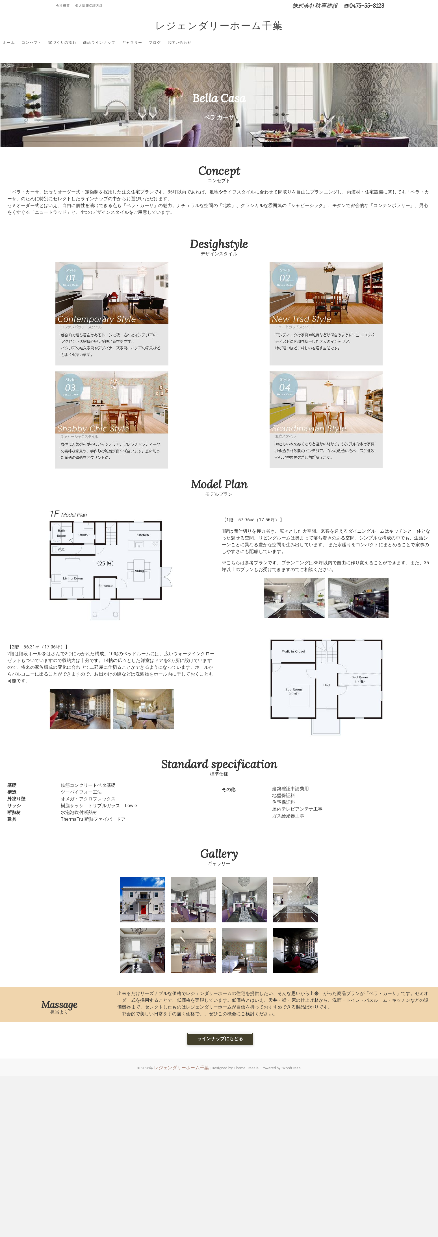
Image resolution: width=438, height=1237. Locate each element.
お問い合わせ (233, 43)
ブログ (208, 43)
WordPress (291, 1068)
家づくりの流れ (116, 43)
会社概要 (63, 6)
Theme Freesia (246, 1068)
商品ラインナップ (153, 43)
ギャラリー (186, 43)
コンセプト (85, 43)
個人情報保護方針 (89, 6)
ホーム (63, 43)
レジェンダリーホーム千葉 (219, 26)
